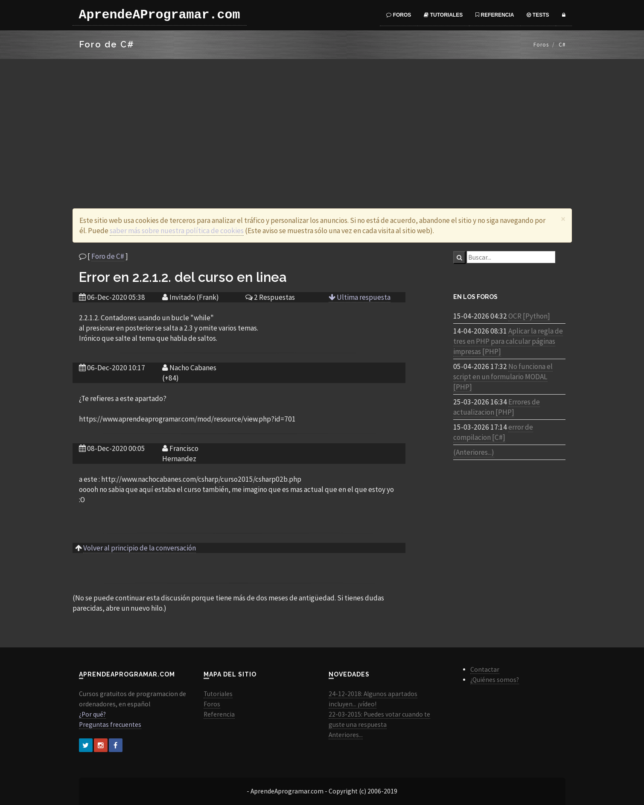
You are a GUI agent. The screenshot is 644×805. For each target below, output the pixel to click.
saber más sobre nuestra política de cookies (177, 230)
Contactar (484, 669)
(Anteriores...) (473, 452)
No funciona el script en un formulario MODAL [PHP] (503, 377)
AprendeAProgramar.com (159, 15)
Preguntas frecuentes (110, 724)
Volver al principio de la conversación (139, 548)
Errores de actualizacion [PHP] (496, 407)
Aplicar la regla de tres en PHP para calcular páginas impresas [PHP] (508, 341)
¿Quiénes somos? (494, 680)
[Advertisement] (322, 123)
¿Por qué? (92, 714)
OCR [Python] (529, 316)
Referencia (494, 15)
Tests (538, 15)
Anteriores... (346, 735)
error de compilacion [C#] (493, 432)
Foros (398, 15)
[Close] (563, 218)
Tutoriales (443, 15)
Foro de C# (107, 256)
